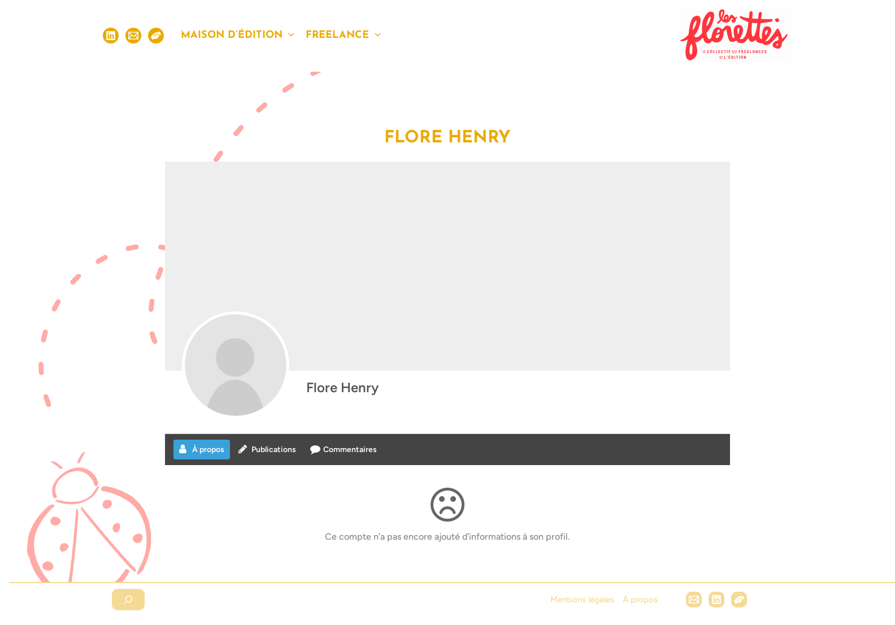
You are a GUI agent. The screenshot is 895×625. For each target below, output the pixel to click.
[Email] (133, 36)
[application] (288, 35)
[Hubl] (739, 599)
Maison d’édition (237, 35)
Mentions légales (582, 599)
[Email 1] (694, 599)
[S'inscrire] (156, 36)
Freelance (343, 35)
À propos (640, 599)
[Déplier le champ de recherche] (128, 599)
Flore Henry (342, 387)
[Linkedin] (111, 36)
